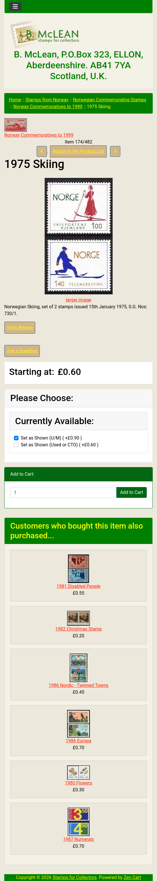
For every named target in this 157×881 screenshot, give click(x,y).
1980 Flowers (78, 783)
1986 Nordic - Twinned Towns (78, 685)
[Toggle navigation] (15, 6)
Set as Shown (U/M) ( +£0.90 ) (51, 438)
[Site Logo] (78, 34)
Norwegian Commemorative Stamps (109, 99)
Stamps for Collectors (75, 877)
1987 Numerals (78, 839)
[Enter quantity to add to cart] (63, 492)
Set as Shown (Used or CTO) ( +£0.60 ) (59, 444)
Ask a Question (22, 351)
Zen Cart (132, 877)
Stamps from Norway (47, 99)
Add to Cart (131, 492)
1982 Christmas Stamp (78, 629)
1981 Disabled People (79, 586)
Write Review (20, 327)
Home (15, 99)
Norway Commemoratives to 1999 (47, 106)
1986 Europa (78, 741)
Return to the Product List (78, 151)
